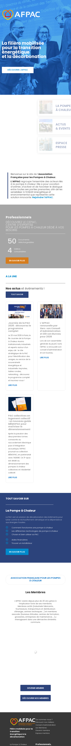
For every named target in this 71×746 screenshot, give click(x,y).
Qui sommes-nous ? (44, 719)
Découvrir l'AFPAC (17, 69)
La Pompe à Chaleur (18, 744)
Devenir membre (35, 688)
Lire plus (12, 385)
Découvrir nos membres (35, 698)
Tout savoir (17, 294)
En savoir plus (17, 260)
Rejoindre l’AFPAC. (42, 197)
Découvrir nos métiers (45, 722)
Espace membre (43, 733)
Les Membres (41, 728)
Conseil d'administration (46, 725)
